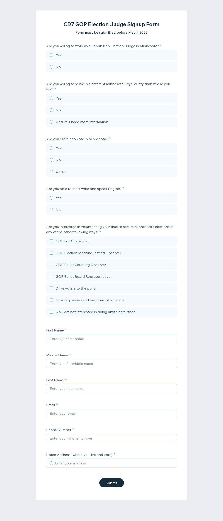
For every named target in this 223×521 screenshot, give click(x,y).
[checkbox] (111, 242)
